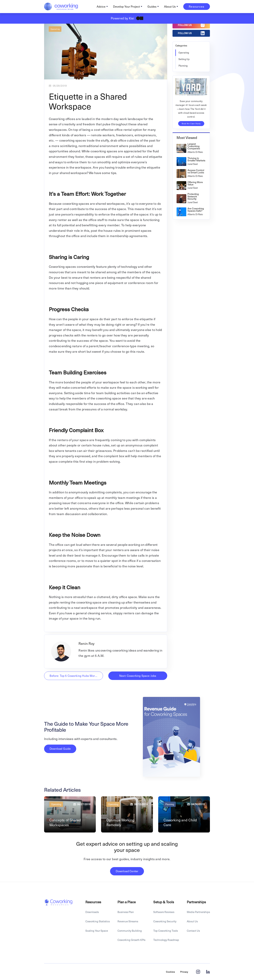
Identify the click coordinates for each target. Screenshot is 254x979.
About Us (170, 6)
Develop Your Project (126, 6)
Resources (196, 6)
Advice (101, 6)
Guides (151, 6)
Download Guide (60, 748)
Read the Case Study (191, 123)
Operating (55, 29)
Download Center (127, 871)
